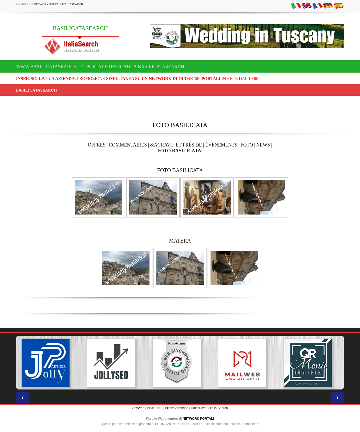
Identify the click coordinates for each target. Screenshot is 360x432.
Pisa (150, 408)
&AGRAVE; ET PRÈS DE (176, 145)
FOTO (247, 145)
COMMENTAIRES (128, 145)
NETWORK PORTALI (198, 419)
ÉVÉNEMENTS (221, 145)
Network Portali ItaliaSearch (58, 4)
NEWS (263, 145)
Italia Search (219, 408)
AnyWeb (138, 408)
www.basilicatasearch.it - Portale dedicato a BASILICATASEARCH (100, 66)
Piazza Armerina (176, 408)
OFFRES (97, 145)
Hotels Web (199, 408)
